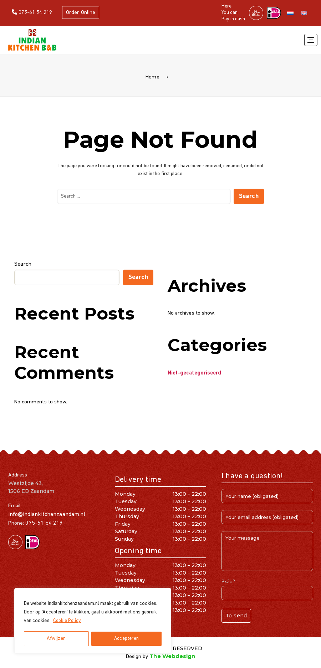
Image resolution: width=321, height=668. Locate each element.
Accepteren (126, 638)
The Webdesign (172, 656)
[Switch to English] (304, 13)
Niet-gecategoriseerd (194, 373)
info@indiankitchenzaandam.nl (46, 514)
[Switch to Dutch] (290, 13)
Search (22, 264)
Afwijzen (56, 638)
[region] (92, 621)
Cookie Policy (67, 621)
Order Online (81, 12)
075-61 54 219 (32, 12)
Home (152, 77)
